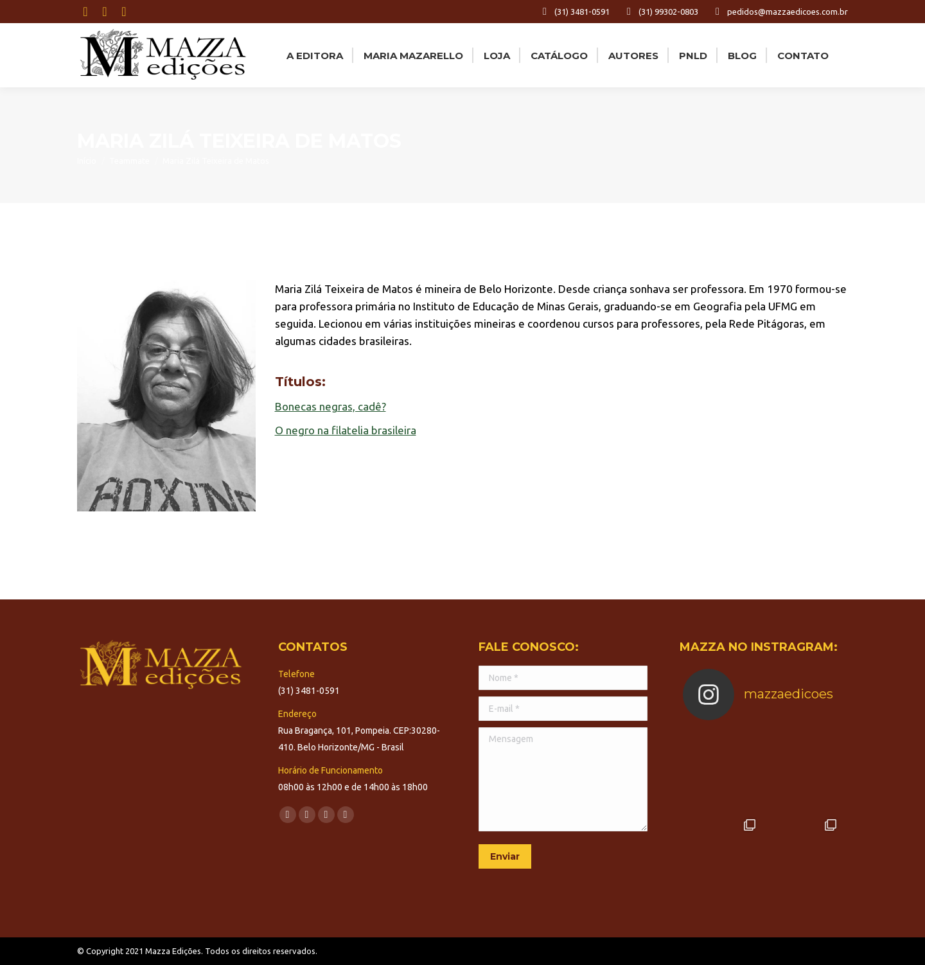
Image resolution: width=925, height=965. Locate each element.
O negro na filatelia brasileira (345, 430)
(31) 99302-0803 (660, 11)
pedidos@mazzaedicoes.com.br (779, 11)
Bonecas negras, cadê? (330, 406)
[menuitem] (313, 55)
